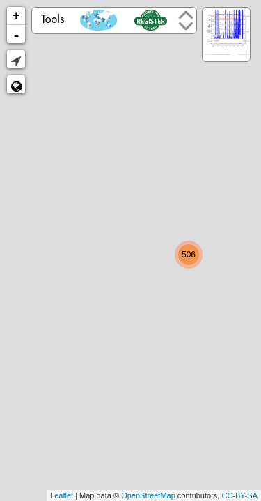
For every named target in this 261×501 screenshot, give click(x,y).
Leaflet (61, 495)
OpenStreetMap (148, 495)
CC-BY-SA (239, 495)
